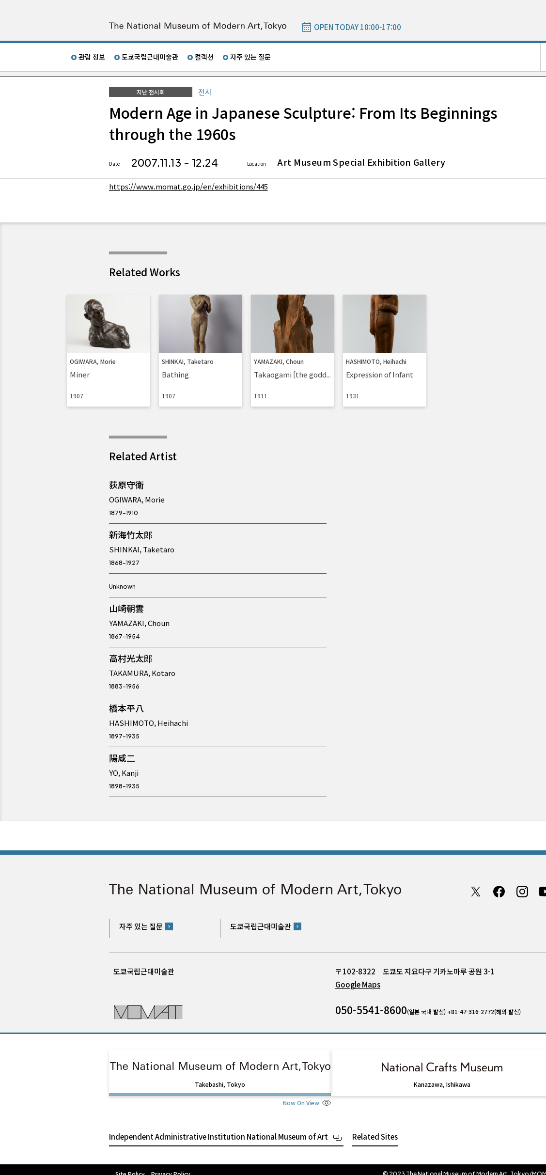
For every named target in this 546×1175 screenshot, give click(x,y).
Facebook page (499, 891)
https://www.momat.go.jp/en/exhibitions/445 (192, 186)
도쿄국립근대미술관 (150, 57)
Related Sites (375, 1128)
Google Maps (357, 984)
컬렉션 (204, 57)
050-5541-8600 (371, 1010)
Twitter (475, 891)
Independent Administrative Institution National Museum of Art (218, 1128)
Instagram (522, 891)
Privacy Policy (170, 1165)
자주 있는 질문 (250, 57)
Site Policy (130, 1165)
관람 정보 (91, 57)
